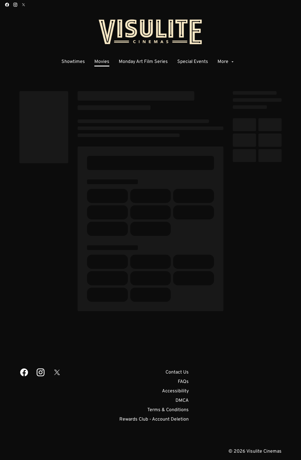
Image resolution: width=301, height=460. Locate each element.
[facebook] (7, 4)
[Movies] (101, 61)
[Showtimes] (73, 61)
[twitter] (23, 4)
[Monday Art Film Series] (143, 61)
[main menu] (148, 61)
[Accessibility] (175, 391)
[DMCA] (182, 400)
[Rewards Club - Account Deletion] (154, 419)
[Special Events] (192, 61)
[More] (226, 61)
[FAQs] (183, 381)
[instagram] (15, 4)
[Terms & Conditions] (168, 410)
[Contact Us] (177, 372)
